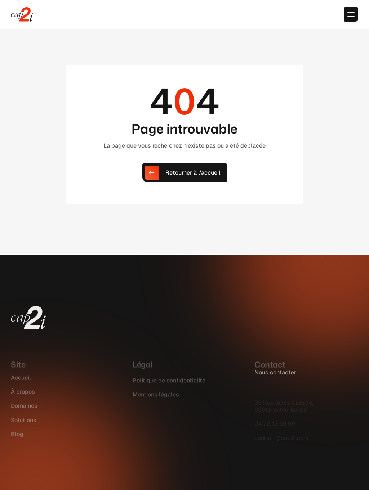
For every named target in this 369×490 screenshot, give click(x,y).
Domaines (24, 409)
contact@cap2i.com (281, 439)
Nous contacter (275, 372)
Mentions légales (156, 398)
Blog (17, 438)
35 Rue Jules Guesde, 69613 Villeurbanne (283, 407)
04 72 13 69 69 (274, 425)
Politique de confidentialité (169, 384)
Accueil (21, 381)
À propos (23, 395)
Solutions (23, 423)
